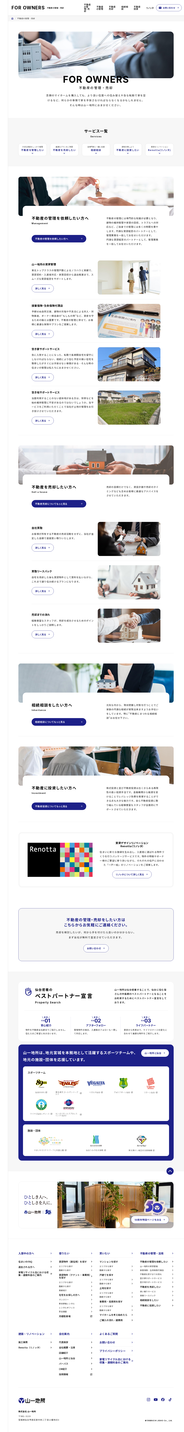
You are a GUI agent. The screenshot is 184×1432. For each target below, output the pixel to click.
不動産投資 (137, 7)
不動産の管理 (99, 7)
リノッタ (150, 7)
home (12, 18)
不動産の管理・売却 (87, 8)
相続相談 (124, 7)
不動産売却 (112, 7)
